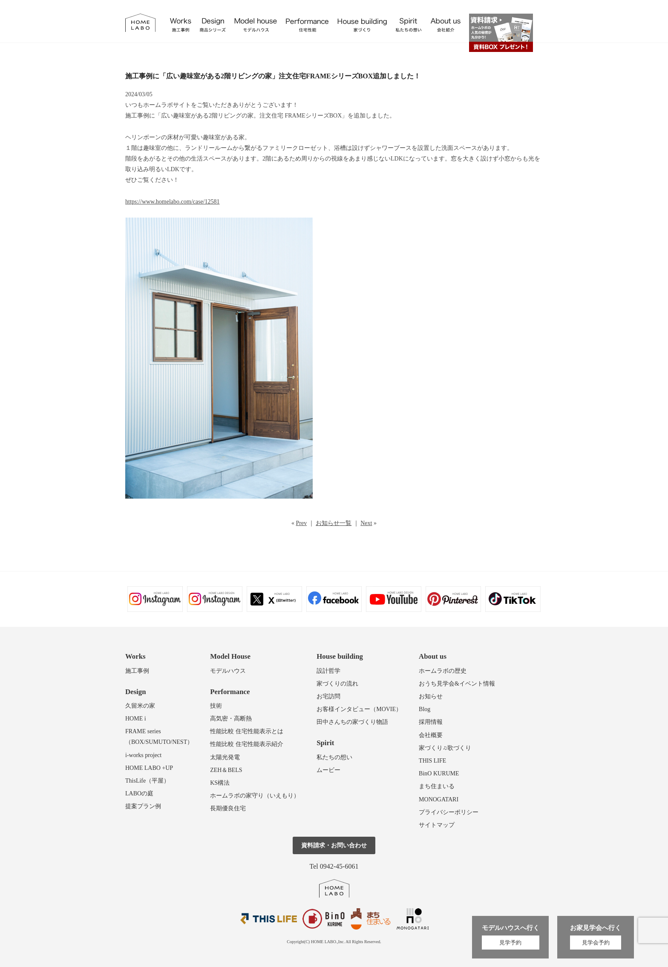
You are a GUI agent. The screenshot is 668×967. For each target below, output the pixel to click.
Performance (230, 692)
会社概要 (431, 735)
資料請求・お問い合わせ (334, 845)
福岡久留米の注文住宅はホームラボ (140, 23)
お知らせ (431, 696)
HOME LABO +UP (149, 768)
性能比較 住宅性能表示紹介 (246, 744)
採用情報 (431, 722)
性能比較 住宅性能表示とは (246, 731)
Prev (301, 523)
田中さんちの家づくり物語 (352, 722)
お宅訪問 (328, 696)
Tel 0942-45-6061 (334, 866)
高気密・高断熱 (231, 718)
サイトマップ (437, 825)
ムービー (328, 770)
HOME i (135, 718)
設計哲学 (328, 671)
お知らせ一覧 (333, 523)
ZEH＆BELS (226, 770)
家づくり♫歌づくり (445, 748)
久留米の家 (140, 706)
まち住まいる (437, 786)
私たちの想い (334, 757)
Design (135, 692)
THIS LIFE (432, 761)
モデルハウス (228, 671)
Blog (424, 709)
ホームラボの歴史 (442, 671)
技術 (216, 706)
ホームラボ (334, 888)
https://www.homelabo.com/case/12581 (172, 201)
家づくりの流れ (337, 683)
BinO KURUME (439, 773)
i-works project (143, 755)
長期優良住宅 (228, 808)
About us (432, 656)
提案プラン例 (143, 806)
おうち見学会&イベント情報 (457, 683)
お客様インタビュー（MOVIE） (359, 709)
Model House (230, 656)
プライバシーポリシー (448, 812)
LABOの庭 (139, 793)
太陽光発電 (225, 757)
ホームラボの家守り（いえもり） (254, 795)
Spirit (325, 743)
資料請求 (501, 33)
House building (340, 656)
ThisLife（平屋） (147, 781)
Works (135, 656)
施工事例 (137, 671)
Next (366, 523)
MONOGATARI (438, 799)
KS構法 (220, 783)
